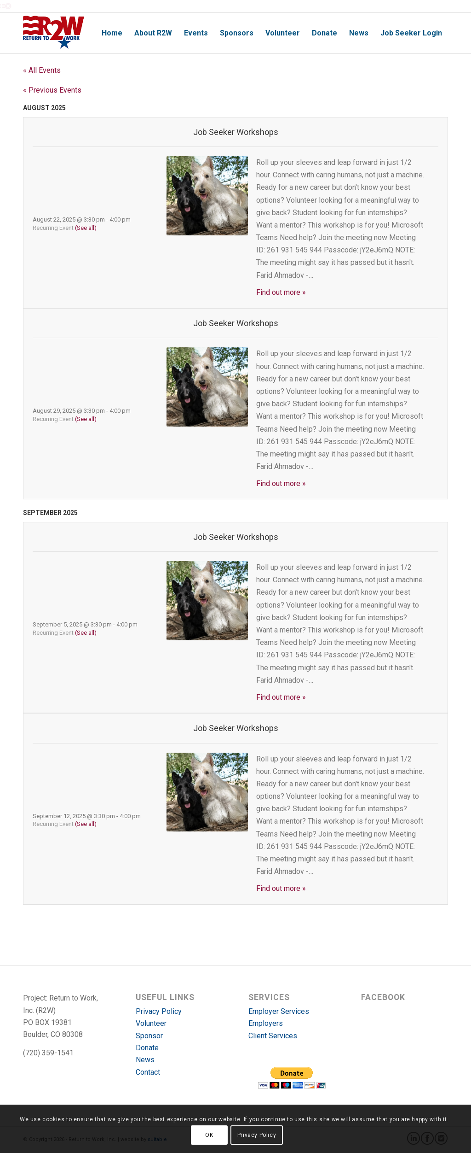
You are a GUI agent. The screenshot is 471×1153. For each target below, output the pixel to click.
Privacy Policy (159, 1011)
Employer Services (278, 1011)
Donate (147, 1047)
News (145, 1059)
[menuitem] (112, 33)
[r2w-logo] (53, 33)
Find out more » (281, 292)
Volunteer (151, 1023)
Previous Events (52, 90)
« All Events (42, 70)
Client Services (272, 1035)
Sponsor (149, 1035)
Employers (265, 1023)
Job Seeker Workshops (235, 132)
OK (209, 1135)
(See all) (86, 227)
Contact (148, 1072)
